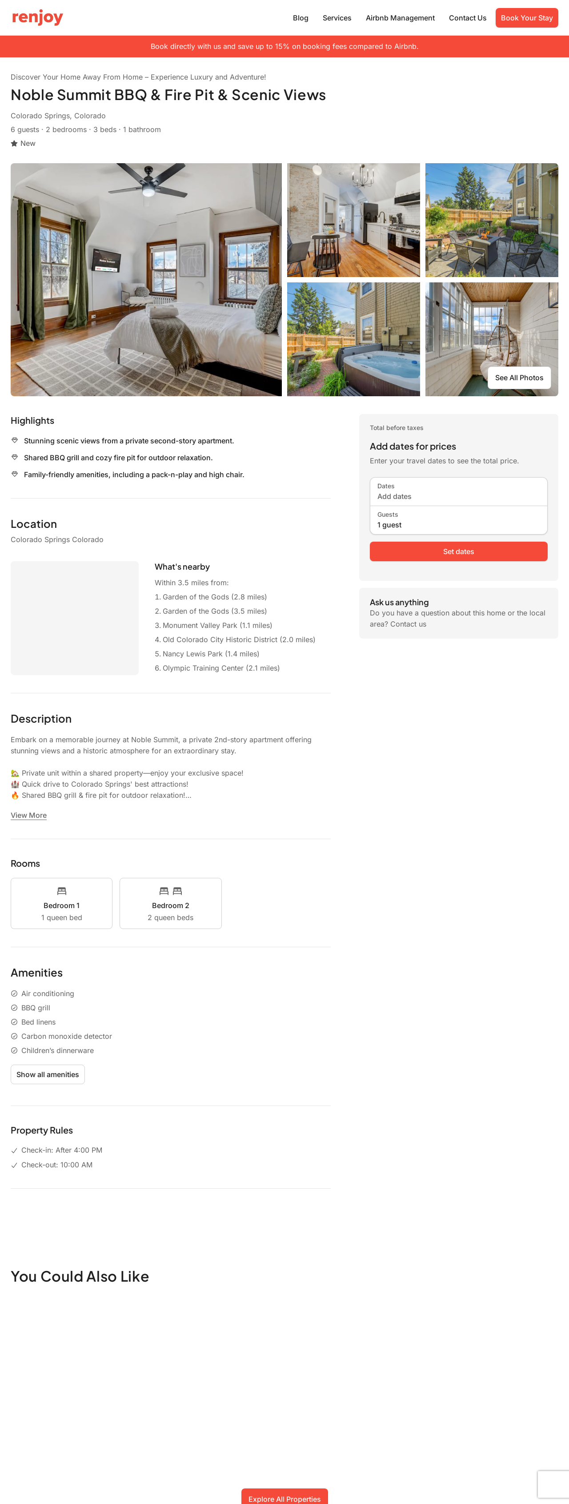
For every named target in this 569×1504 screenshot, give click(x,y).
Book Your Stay (527, 17)
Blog (301, 17)
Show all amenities (47, 1074)
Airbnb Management (400, 17)
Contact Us (468, 17)
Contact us (408, 623)
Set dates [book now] (458, 551)
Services (337, 17)
